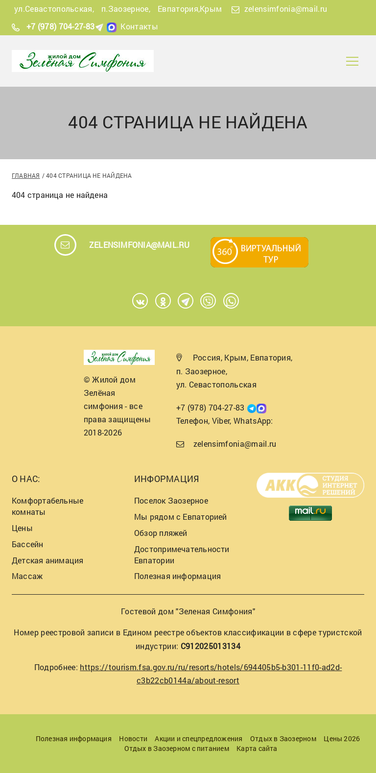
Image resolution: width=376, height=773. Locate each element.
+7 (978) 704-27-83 (60, 26)
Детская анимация (48, 560)
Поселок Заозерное (171, 500)
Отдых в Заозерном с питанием (176, 748)
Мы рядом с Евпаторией (180, 516)
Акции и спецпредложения (198, 738)
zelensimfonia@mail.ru (286, 8)
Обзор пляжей (161, 533)
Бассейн (28, 544)
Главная (26, 175)
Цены (22, 528)
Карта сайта (256, 748)
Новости (133, 738)
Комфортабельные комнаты (47, 506)
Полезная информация (177, 576)
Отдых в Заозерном (283, 738)
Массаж (27, 576)
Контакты (139, 26)
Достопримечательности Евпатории (182, 554)
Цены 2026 (342, 738)
